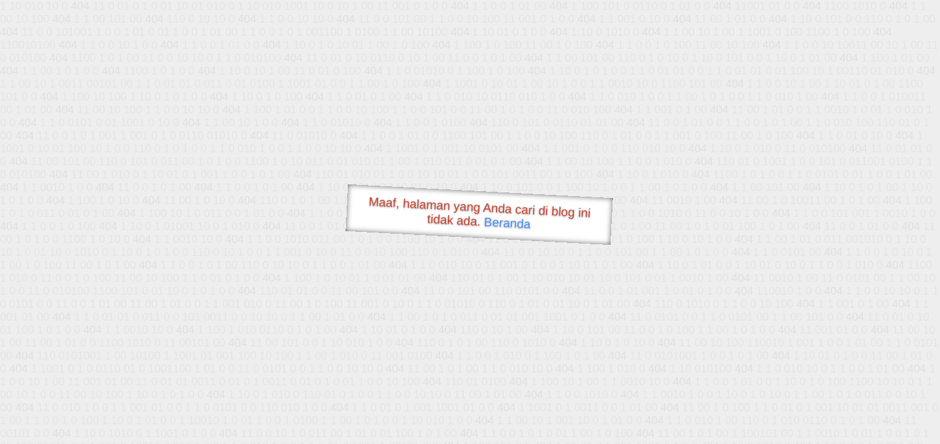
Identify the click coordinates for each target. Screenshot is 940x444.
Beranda (507, 223)
